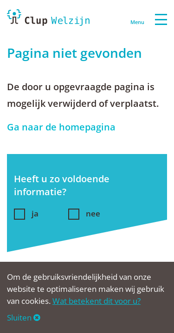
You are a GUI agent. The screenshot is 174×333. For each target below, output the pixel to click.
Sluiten (23, 317)
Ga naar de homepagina (61, 127)
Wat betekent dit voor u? (96, 301)
